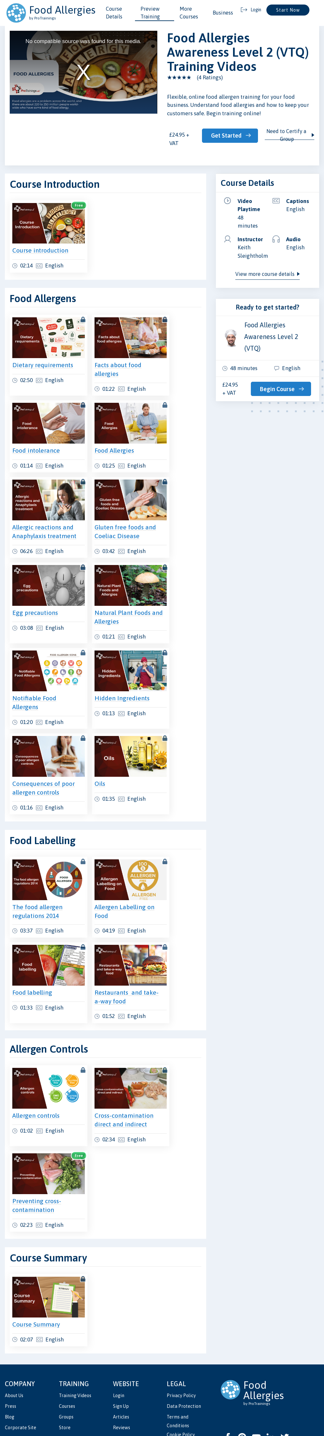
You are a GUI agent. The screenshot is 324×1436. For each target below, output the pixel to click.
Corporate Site (20, 1367)
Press (10, 1345)
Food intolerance (36, 428)
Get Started (227, 135)
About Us (14, 1335)
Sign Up (121, 1345)
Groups (66, 1356)
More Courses (189, 12)
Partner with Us (129, 1388)
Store (65, 1367)
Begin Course (278, 389)
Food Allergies (101, 428)
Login (118, 1335)
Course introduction (40, 243)
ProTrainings (110, 1409)
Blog (9, 1356)
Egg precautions (35, 585)
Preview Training (150, 12)
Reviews (121, 1367)
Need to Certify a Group (287, 135)
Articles (121, 1356)
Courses (67, 1345)
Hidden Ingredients (109, 663)
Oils (87, 741)
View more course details (265, 274)
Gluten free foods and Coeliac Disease (106, 507)
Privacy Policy (181, 1335)
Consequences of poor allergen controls (36, 750)
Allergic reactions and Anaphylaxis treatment (36, 507)
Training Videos (75, 1335)
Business (223, 13)
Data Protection (184, 1345)
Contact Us (124, 1378)
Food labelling (32, 944)
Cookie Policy (181, 1374)
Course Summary (36, 1263)
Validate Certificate (79, 1378)
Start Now (288, 10)
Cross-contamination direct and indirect (108, 1069)
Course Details (114, 12)
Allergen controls (36, 1060)
